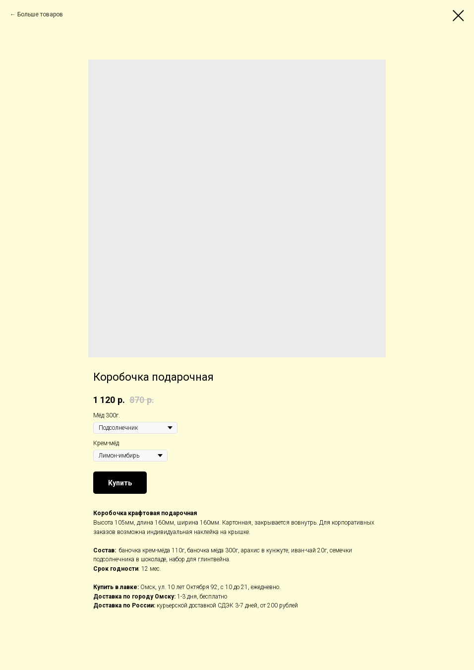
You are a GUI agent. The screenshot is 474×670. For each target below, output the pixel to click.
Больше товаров (40, 14)
